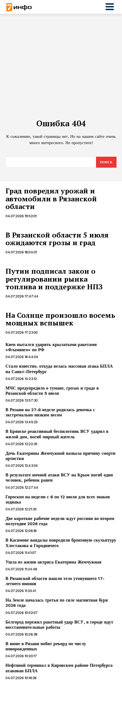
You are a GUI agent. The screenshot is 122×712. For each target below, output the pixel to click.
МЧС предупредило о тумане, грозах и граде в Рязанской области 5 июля (52, 390)
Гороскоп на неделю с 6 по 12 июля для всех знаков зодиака (57, 499)
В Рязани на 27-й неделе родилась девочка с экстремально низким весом (50, 412)
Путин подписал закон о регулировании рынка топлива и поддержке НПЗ (54, 278)
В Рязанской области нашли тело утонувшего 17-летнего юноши (54, 581)
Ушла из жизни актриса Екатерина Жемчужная (53, 562)
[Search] (106, 162)
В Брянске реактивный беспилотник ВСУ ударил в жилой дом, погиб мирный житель (56, 434)
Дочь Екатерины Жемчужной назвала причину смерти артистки (60, 456)
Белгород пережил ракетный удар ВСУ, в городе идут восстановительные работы (59, 624)
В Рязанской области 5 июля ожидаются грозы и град (57, 238)
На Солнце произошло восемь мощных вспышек (60, 319)
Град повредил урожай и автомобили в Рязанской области (51, 198)
